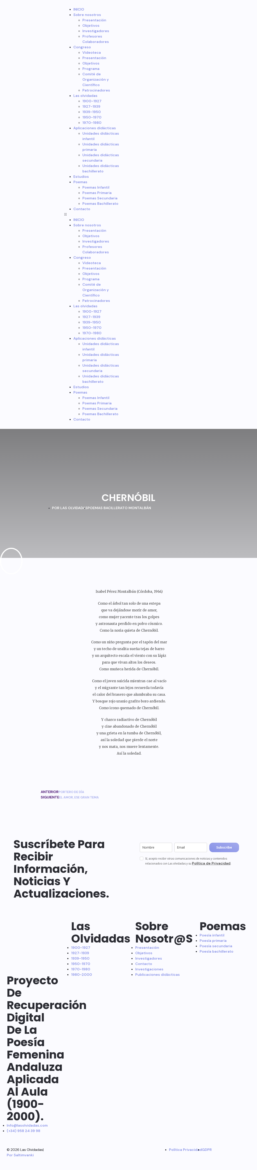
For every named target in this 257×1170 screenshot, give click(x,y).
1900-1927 (91, 101)
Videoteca (91, 52)
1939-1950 (91, 111)
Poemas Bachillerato (100, 203)
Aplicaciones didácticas (94, 128)
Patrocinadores (96, 90)
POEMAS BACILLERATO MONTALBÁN (119, 508)
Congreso (82, 47)
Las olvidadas (85, 95)
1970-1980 (91, 122)
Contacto (81, 209)
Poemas (80, 182)
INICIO (78, 9)
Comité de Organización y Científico (95, 79)
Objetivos (90, 25)
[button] (93, 214)
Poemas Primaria (97, 192)
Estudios (81, 176)
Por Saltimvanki (20, 1155)
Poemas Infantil (95, 187)
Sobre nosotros (87, 14)
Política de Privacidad (211, 863)
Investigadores (95, 31)
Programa (90, 68)
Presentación (94, 20)
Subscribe (224, 847)
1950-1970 (91, 117)
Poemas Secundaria (99, 198)
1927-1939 (91, 106)
